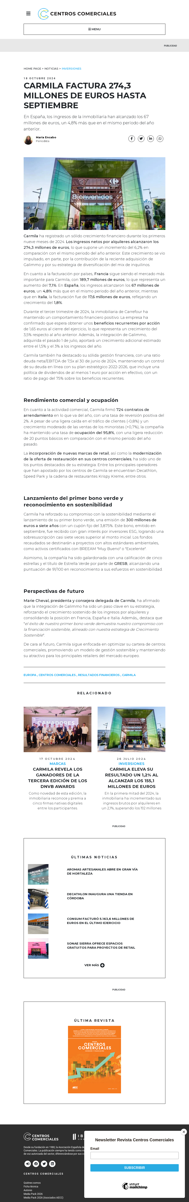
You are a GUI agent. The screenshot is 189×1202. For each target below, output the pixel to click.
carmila (129, 675)
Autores (28, 1190)
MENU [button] (94, 30)
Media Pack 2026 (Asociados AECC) (43, 1198)
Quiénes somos (32, 1183)
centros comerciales (57, 675)
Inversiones (71, 69)
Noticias (51, 69)
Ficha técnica (31, 1187)
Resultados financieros (99, 675)
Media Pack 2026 (33, 1194)
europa (30, 675)
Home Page (32, 69)
